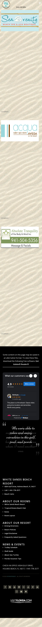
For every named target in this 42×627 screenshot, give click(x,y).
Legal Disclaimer (10, 533)
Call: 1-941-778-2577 (12, 490)
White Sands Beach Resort (14, 504)
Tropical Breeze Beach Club (15, 508)
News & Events (14, 544)
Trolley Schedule (10, 547)
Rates (6, 512)
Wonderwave (11, 576)
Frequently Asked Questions (15, 537)
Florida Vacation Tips (12, 559)
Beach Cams (9, 494)
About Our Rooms (16, 501)
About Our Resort (17, 522)
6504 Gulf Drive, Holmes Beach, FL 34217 (20, 486)
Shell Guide (8, 551)
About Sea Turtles (11, 555)
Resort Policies (10, 530)
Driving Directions (11, 526)
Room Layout (9, 515)
